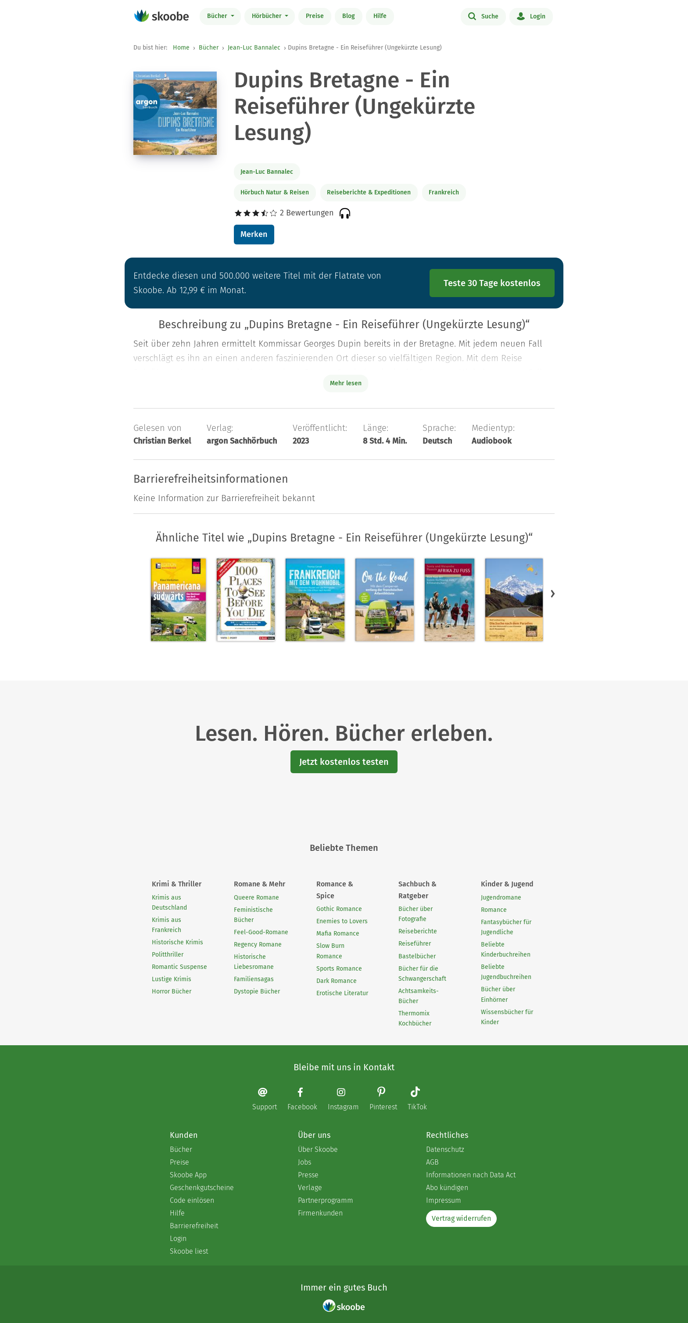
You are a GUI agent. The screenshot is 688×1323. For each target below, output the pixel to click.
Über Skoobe (318, 1149)
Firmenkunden (320, 1213)
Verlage (310, 1187)
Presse (308, 1175)
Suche (483, 15)
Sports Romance (339, 968)
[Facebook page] (306, 1099)
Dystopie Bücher (257, 991)
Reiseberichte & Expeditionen (369, 192)
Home (181, 47)
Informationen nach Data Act (471, 1175)
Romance (494, 910)
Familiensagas (254, 979)
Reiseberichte (417, 931)
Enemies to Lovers (342, 921)
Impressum (443, 1200)
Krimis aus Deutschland (169, 902)
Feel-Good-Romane (261, 932)
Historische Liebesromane (254, 962)
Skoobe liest (189, 1251)
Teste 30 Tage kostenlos (492, 283)
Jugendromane (501, 897)
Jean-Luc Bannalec (254, 47)
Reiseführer (414, 943)
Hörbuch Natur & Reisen (274, 192)
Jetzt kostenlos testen (344, 762)
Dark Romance (336, 981)
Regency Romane (258, 944)
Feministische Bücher (253, 915)
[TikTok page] (422, 1099)
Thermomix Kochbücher (414, 1018)
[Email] (269, 1099)
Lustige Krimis (171, 979)
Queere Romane (256, 897)
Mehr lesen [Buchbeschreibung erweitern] (346, 383)
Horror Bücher (171, 991)
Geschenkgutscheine (202, 1187)
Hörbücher (267, 16)
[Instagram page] (348, 1099)
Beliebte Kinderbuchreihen (505, 949)
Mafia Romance (337, 933)
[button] (553, 593)
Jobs (304, 1162)
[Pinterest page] (387, 1099)
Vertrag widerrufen (461, 1218)
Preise (315, 16)
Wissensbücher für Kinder (507, 1017)
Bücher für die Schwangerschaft (422, 973)
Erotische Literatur (342, 993)
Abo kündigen (447, 1187)
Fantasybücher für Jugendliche (506, 927)
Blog (348, 16)
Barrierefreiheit (194, 1226)
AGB (432, 1162)
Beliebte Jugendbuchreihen (506, 972)
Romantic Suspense (179, 967)
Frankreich (444, 192)
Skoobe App (188, 1175)
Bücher (218, 16)
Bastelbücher (417, 956)
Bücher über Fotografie (415, 914)
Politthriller (167, 954)
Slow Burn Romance (330, 951)
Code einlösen (192, 1200)
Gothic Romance (339, 909)
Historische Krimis (177, 942)
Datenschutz (445, 1149)
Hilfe (380, 16)
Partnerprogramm (325, 1200)
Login (531, 15)
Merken (253, 234)
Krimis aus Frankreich (166, 925)
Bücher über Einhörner (498, 994)
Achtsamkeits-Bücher (418, 996)
